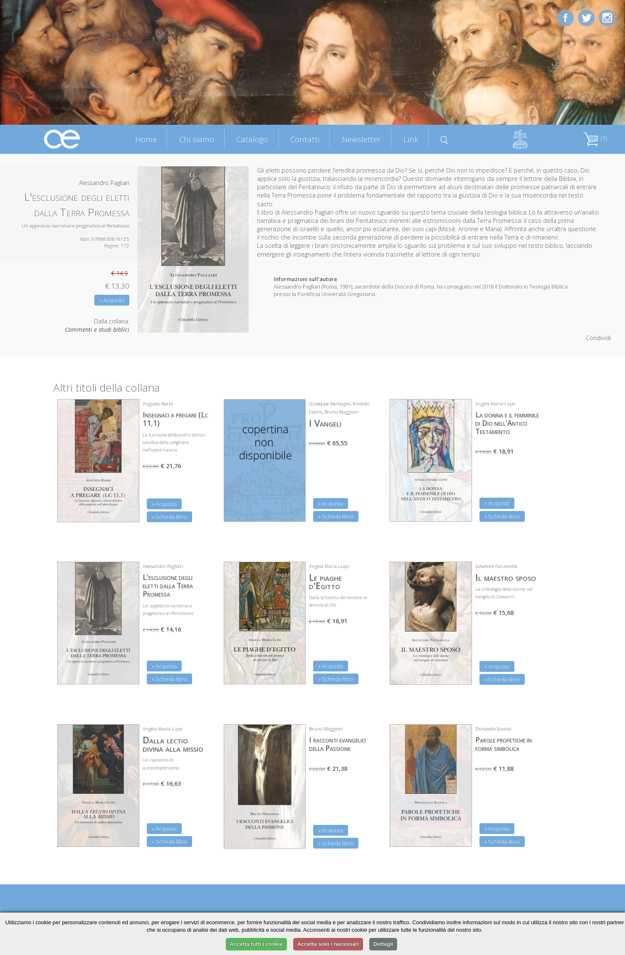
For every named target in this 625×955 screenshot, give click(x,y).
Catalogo (252, 139)
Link (410, 139)
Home (146, 139)
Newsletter (361, 139)
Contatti (304, 139)
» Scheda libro (169, 517)
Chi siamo (196, 139)
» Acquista (111, 300)
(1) (595, 139)
